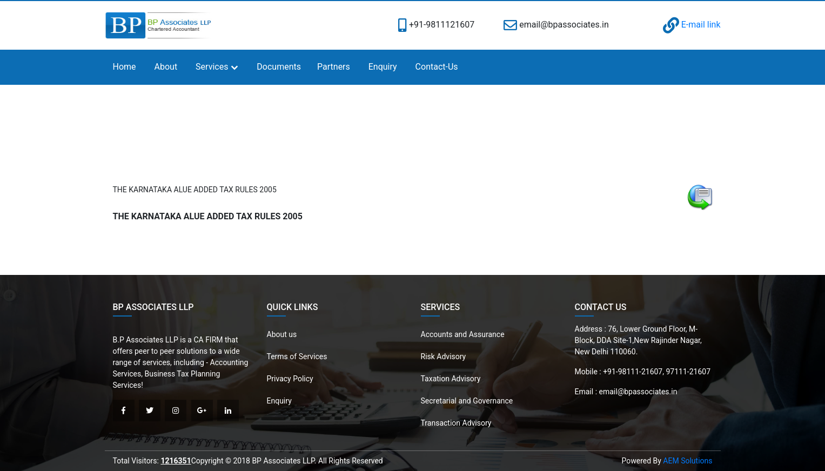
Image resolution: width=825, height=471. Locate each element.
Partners (333, 67)
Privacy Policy (290, 378)
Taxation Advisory (451, 378)
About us (282, 334)
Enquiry (382, 67)
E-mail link (692, 24)
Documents (279, 67)
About (166, 67)
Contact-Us (436, 67)
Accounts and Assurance (463, 334)
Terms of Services (297, 356)
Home (124, 67)
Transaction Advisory (456, 423)
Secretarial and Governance (467, 400)
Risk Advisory (443, 356)
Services (212, 67)
